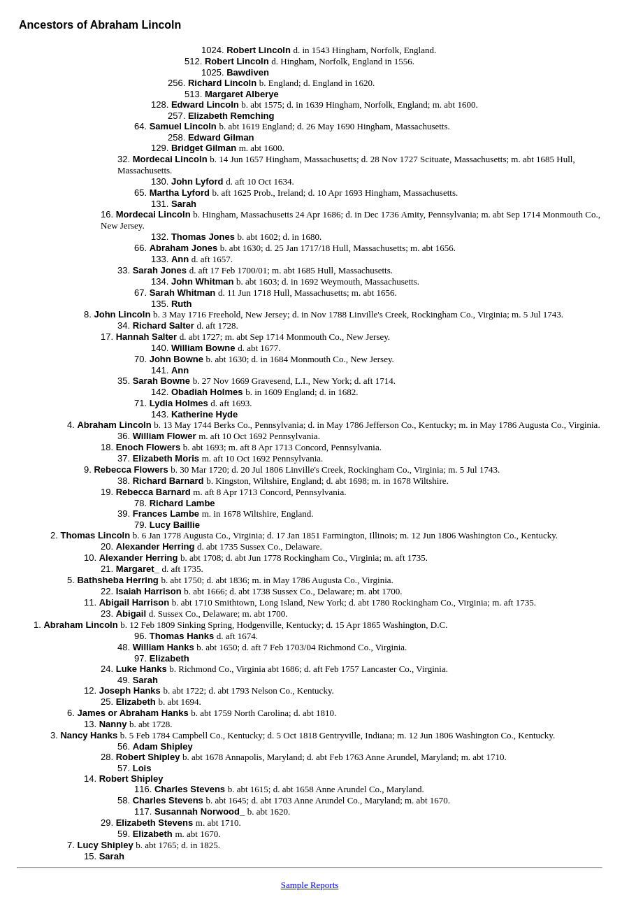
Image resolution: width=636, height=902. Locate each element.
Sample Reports (310, 885)
